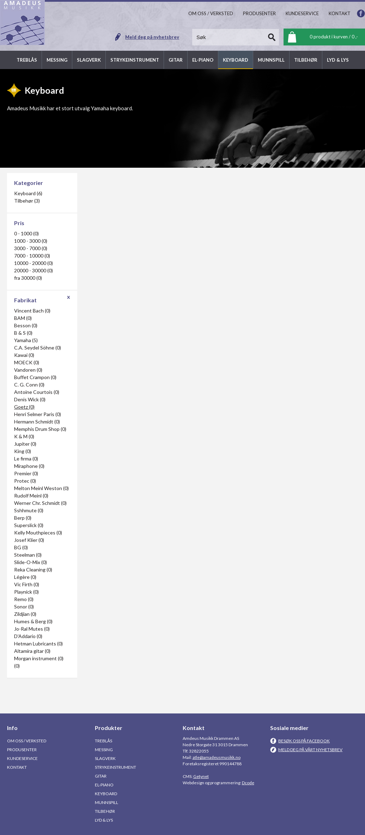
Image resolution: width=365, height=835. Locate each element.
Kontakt (17, 767)
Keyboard (106, 793)
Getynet (201, 776)
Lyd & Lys (104, 820)
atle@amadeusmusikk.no (217, 757)
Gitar (101, 776)
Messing (104, 749)
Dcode (248, 782)
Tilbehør (105, 811)
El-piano (104, 784)
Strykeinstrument (115, 767)
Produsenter (22, 749)
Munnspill (106, 802)
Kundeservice (22, 758)
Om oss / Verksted (26, 740)
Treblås (103, 740)
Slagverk (105, 758)
